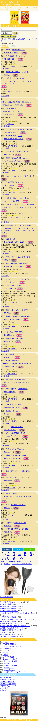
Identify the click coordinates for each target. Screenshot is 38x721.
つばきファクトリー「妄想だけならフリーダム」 (18, 613)
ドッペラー (11, 541)
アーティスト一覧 (15, 561)
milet (8, 49)
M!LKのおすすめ (6, 677)
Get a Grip (8, 341)
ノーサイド (21, 354)
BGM (19, 285)
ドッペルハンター (13, 91)
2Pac (8, 455)
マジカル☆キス (17, 427)
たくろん (10, 251)
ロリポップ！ (27, 720)
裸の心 (6, 663)
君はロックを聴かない (11, 659)
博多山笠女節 (20, 379)
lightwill (17, 720)
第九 (6, 260)
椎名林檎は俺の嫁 (6, 597)
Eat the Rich (20, 338)
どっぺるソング (10, 2)
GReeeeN (10, 257)
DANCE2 (25, 529)
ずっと (5, 642)
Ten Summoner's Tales (12, 161)
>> (20, 558)
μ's (7, 433)
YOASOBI (10, 56)
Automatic (21, 449)
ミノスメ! (34, 7)
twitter (18, 549)
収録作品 (19, 105)
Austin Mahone (11, 263)
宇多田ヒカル (11, 151)
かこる (9, 443)
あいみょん (10, 279)
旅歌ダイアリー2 (10, 132)
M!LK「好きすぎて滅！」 (9, 634)
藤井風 (8, 239)
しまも (8, 176)
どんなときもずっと (11, 436)
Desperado (17, 411)
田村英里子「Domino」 (8, 602)
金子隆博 (9, 225)
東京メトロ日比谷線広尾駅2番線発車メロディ (17, 102)
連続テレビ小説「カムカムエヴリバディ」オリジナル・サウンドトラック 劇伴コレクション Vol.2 (19, 231)
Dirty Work (23, 263)
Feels (20, 136)
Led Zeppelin (11, 389)
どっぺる (4, 8)
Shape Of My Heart (19, 158)
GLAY (8, 493)
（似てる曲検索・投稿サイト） (12, 5)
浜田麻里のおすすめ (7, 682)
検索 (15, 33)
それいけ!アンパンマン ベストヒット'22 (18, 207)
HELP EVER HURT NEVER (14, 242)
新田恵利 (9, 477)
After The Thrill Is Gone (21, 316)
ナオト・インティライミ (15, 129)
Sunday (29, 129)
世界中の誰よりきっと (11, 648)
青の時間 (18, 404)
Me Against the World (19, 455)
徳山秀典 (9, 332)
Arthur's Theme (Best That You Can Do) (17, 363)
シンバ (9, 273)
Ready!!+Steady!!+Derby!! (12, 646)
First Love (7, 154)
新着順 (13, 46)
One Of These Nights (12, 319)
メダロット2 (10, 285)
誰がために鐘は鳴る (11, 407)
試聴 (24, 53)
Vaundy (5, 655)
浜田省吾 (9, 404)
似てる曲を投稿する (8, 36)
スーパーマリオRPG (11, 201)
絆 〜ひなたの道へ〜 (22, 225)
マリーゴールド (22, 279)
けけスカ (6, 650)
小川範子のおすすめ (7, 679)
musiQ (6, 75)
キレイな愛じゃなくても (19, 310)
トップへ (4, 561)
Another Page (9, 366)
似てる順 (5, 46)
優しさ (15, 239)
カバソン (26, 7)
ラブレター (20, 56)
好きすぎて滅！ (8, 657)
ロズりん (10, 124)
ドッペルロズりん (13, 218)
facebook (7, 549)
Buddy (15, 493)
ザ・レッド (11, 488)
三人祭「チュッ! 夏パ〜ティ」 (11, 628)
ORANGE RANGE (13, 72)
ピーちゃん (11, 66)
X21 (7, 427)
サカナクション (9, 670)
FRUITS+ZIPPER (9, 644)
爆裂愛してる (9, 668)
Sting (8, 158)
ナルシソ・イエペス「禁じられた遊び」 (14, 619)
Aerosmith (10, 338)
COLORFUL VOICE (17, 433)
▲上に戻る (4, 690)
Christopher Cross (12, 360)
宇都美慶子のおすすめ (8, 686)
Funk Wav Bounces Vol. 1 (13, 139)
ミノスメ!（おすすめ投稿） (22, 564)
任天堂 (8, 78)
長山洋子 (9, 379)
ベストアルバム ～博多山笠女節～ (16, 382)
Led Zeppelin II (9, 392)
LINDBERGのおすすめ (8, 684)
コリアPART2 (12, 146)
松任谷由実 (10, 354)
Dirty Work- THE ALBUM (13, 266)
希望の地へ (7, 105)
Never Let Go (23, 151)
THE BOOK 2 (9, 59)
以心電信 (25, 72)
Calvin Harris (11, 136)
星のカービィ (11, 108)
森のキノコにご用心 (20, 198)
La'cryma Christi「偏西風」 (10, 636)
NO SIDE (7, 357)
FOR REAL (19, 332)
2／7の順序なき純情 (23, 257)
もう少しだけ (20, 182)
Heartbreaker (22, 389)
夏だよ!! (14, 471)
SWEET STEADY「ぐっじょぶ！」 (13, 624)
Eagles (8, 316)
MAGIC (7, 508)
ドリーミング (11, 204)
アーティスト (19, 8)
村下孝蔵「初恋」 (6, 604)
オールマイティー (10, 665)
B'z (7, 310)
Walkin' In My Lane (18, 50)
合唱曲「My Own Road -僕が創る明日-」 (15, 626)
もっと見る (4, 688)
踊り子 (5, 653)
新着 (11, 8)
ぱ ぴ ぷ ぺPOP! (20, 523)
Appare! (9, 523)
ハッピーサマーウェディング (14, 672)
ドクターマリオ (19, 78)
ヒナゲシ (16, 176)
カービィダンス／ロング (12, 111)
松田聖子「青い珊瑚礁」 (9, 606)
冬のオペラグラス (21, 477)
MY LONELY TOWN (18, 505)
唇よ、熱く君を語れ (11, 661)
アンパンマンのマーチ (26, 204)
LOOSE (7, 313)
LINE (29, 549)
